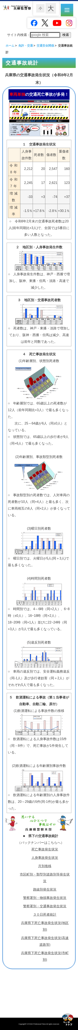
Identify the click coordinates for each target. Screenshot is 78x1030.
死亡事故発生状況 (44, 849)
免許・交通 (25, 45)
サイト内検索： (33, 35)
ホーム (10, 45)
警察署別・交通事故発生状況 (44, 906)
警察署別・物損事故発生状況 (44, 898)
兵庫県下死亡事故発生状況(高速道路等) (45, 941)
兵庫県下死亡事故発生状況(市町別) (45, 956)
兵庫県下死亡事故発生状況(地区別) (45, 926)
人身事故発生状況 (44, 857)
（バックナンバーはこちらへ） (40, 842)
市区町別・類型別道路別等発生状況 (45, 878)
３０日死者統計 (44, 914)
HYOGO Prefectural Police (36, 1024)
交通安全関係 (45, 45)
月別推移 (44, 866)
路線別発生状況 (44, 889)
